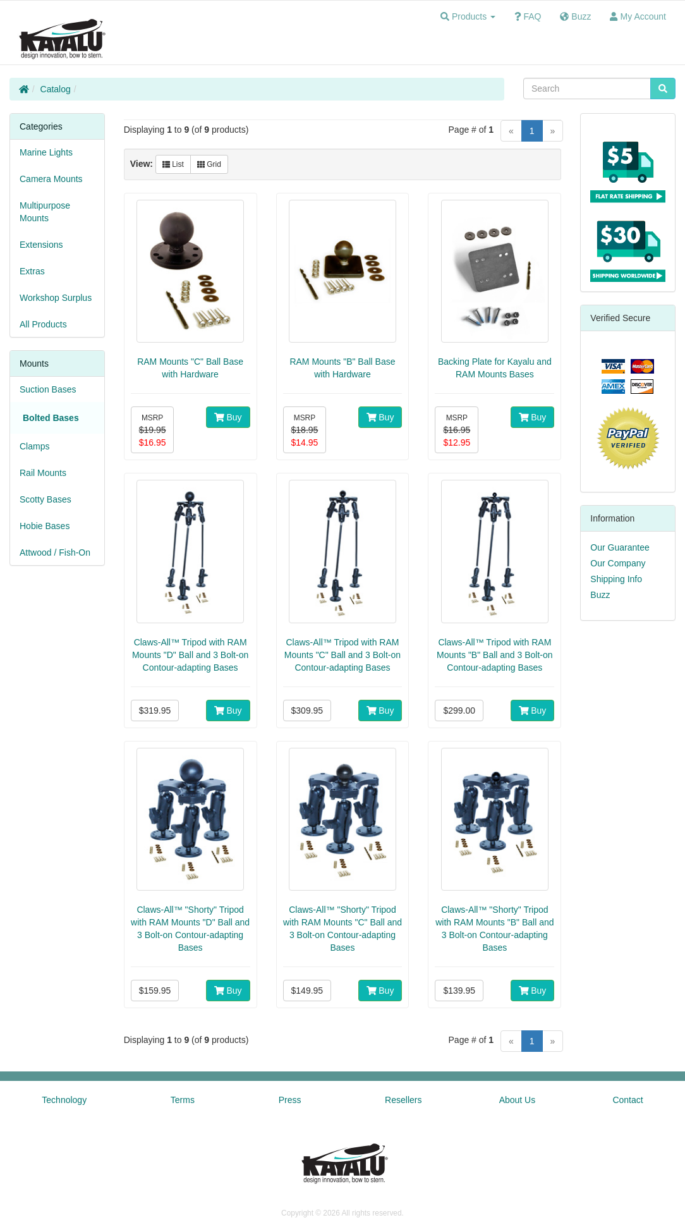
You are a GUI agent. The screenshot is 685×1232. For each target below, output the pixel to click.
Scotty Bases (45, 499)
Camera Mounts (51, 179)
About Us (517, 1100)
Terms (183, 1100)
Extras (32, 271)
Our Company (617, 563)
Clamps (34, 446)
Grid (209, 164)
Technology (64, 1100)
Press (290, 1100)
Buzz (600, 595)
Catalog (55, 89)
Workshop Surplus (56, 298)
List (173, 164)
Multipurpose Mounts (45, 211)
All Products (43, 324)
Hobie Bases (45, 526)
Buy (228, 417)
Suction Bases (48, 389)
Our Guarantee (619, 547)
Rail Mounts (43, 473)
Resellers (403, 1100)
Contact (627, 1100)
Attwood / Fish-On (55, 552)
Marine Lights (46, 152)
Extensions (41, 245)
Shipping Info (616, 579)
